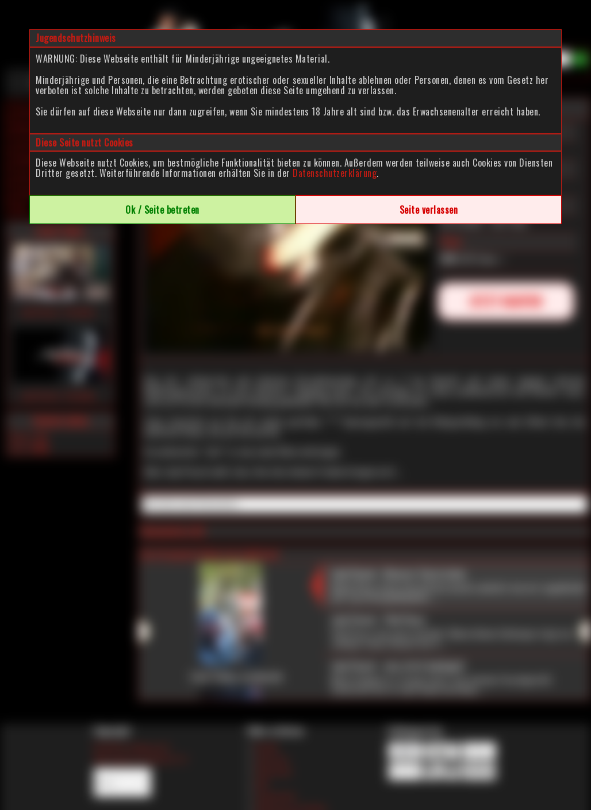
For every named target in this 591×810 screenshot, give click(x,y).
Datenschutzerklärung (335, 173)
